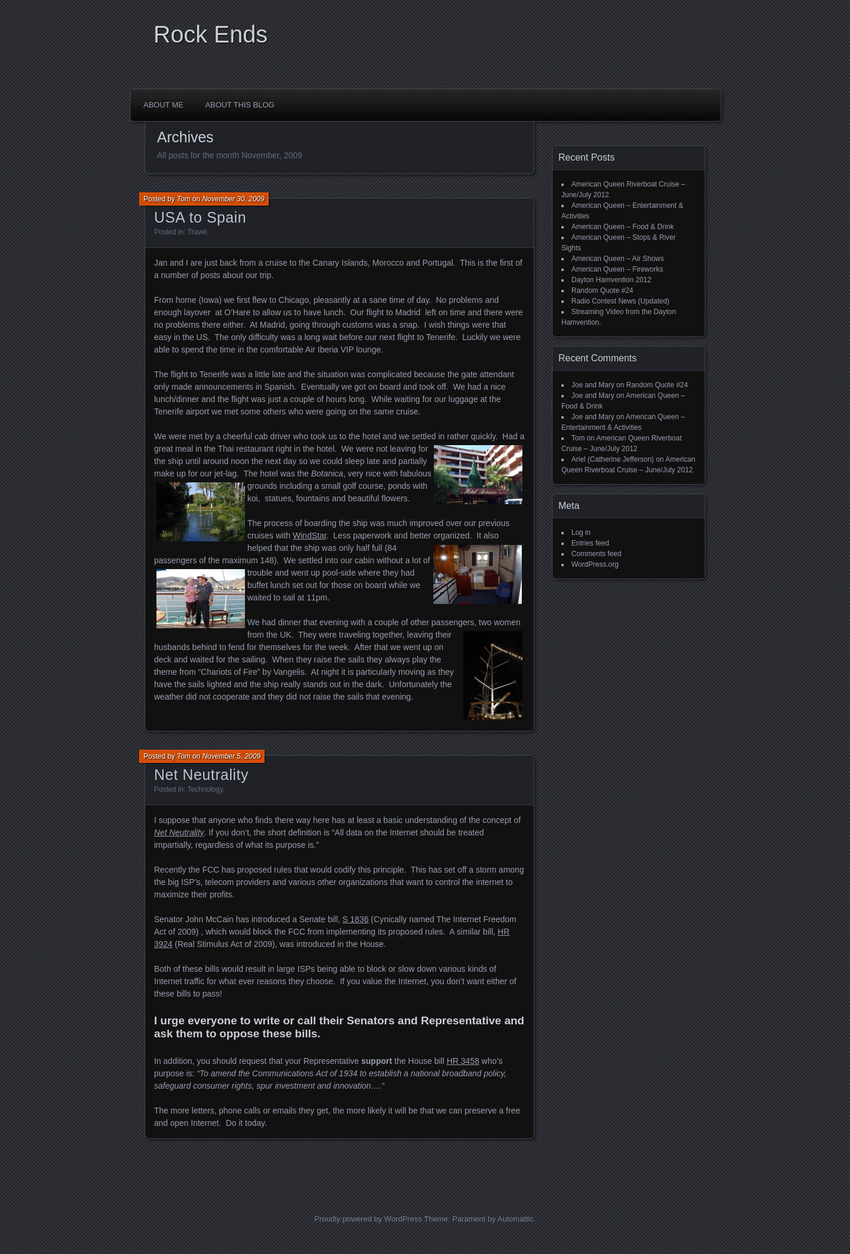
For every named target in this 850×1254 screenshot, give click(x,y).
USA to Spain (200, 217)
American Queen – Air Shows (617, 258)
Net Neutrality (201, 774)
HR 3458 (463, 1061)
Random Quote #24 (602, 290)
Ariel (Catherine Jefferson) (612, 459)
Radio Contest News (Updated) (620, 301)
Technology (205, 789)
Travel (197, 232)
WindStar (309, 535)
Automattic (516, 1218)
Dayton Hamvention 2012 (611, 280)
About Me (163, 104)
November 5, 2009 (231, 756)
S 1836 (355, 919)
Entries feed (590, 543)
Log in (581, 532)
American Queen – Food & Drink (622, 227)
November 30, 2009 (233, 199)
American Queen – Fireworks (617, 269)
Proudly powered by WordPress (368, 1218)
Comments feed (596, 554)
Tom (184, 199)
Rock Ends (210, 34)
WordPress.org (595, 564)
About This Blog (239, 104)
